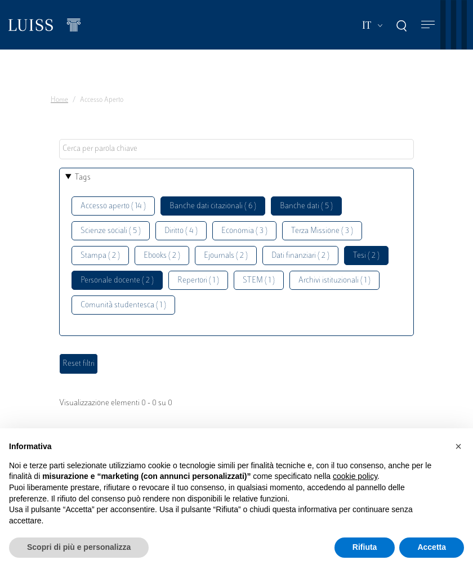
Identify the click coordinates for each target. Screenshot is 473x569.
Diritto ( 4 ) (181, 231)
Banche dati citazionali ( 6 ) (212, 206)
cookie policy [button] (355, 476)
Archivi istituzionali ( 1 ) (334, 280)
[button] (458, 446)
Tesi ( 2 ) (366, 256)
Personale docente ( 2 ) (117, 280)
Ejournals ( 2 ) (226, 256)
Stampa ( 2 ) (100, 256)
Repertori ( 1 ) (198, 280)
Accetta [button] (431, 547)
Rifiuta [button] (364, 547)
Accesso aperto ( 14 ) (113, 206)
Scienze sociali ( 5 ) (111, 231)
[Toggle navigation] (428, 25)
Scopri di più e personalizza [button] (79, 547)
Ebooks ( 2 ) (162, 256)
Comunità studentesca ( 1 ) (123, 305)
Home (59, 100)
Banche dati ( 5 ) (306, 206)
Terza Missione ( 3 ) (322, 231)
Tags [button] (83, 177)
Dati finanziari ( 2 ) (300, 256)
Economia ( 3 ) (244, 231)
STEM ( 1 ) (259, 280)
